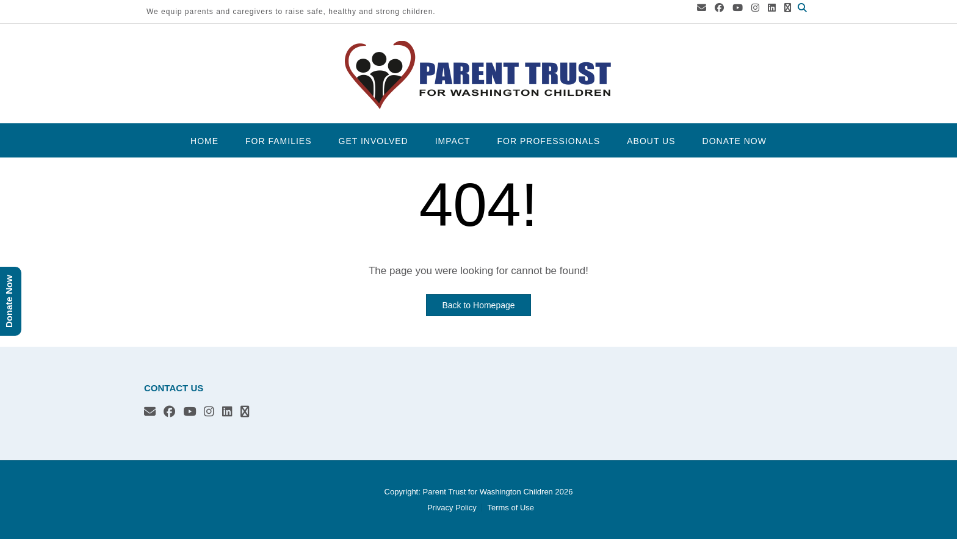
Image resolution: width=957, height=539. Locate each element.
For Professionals (549, 141)
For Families (278, 141)
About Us (651, 141)
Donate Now (734, 141)
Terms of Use (510, 508)
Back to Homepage (478, 305)
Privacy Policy (452, 508)
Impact (453, 141)
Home (204, 141)
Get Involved (373, 141)
